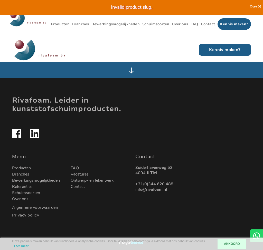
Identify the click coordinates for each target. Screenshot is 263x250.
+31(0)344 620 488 (154, 184)
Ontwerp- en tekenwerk (92, 180)
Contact (208, 24)
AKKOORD (232, 244)
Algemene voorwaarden (35, 207)
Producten (60, 24)
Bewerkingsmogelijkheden (115, 24)
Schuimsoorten (156, 24)
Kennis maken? (234, 24)
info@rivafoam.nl (151, 189)
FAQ (194, 24)
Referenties (22, 186)
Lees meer (21, 246)
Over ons (180, 24)
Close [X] (255, 7)
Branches (80, 24)
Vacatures (80, 174)
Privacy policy (25, 215)
